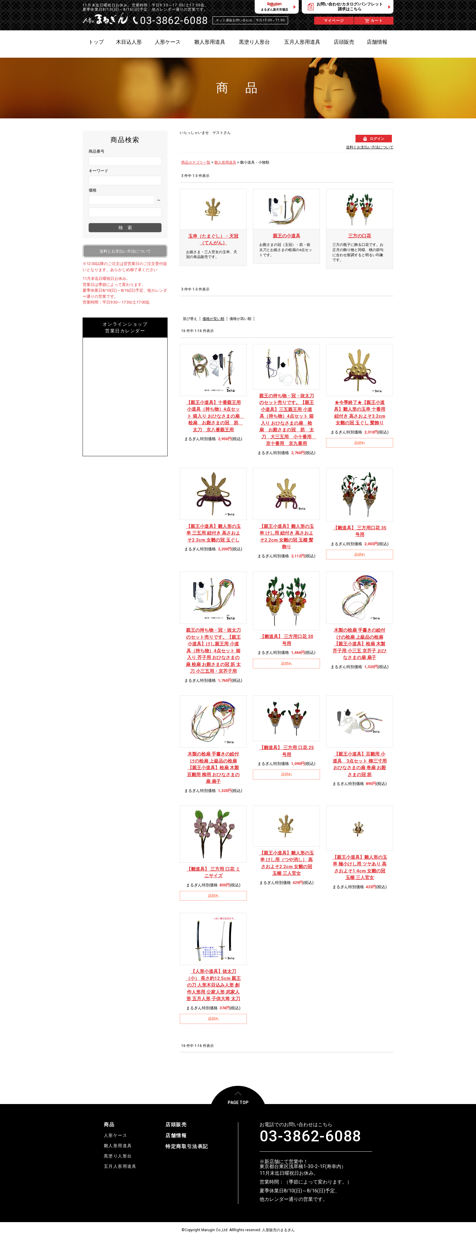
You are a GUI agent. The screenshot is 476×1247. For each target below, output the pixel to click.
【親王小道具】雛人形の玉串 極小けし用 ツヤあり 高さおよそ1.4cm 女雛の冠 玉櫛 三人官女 (359, 868)
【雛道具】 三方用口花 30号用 (286, 640)
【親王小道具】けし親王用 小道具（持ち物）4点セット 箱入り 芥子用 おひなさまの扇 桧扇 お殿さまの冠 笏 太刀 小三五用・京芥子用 (213, 650)
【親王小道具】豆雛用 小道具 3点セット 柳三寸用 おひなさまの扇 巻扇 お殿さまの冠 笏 (360, 764)
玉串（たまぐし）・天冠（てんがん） (213, 239)
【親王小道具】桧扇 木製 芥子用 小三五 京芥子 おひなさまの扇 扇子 (359, 643)
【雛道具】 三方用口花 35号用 (359, 531)
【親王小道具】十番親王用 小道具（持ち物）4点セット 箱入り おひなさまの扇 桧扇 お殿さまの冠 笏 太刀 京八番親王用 (213, 416)
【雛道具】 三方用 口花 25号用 (286, 751)
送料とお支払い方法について (369, 147)
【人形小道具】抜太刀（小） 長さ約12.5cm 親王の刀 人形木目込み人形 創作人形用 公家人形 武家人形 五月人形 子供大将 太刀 (213, 985)
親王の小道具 (286, 236)
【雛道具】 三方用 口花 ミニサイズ (213, 872)
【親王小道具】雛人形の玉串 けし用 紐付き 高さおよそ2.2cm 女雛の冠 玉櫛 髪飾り (286, 537)
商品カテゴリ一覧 (195, 162)
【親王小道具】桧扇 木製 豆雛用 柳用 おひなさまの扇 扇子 (213, 767)
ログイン (377, 139)
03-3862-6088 (310, 1136)
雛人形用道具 (225, 162)
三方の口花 (359, 236)
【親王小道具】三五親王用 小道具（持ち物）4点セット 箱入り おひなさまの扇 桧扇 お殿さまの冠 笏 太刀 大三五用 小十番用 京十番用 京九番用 (286, 420)
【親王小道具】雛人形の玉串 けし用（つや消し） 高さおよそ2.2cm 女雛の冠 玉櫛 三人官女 (286, 863)
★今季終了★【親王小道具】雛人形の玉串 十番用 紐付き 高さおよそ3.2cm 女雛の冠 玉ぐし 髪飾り (359, 413)
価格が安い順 (213, 319)
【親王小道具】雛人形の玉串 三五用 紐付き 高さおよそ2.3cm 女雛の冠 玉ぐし (213, 533)
